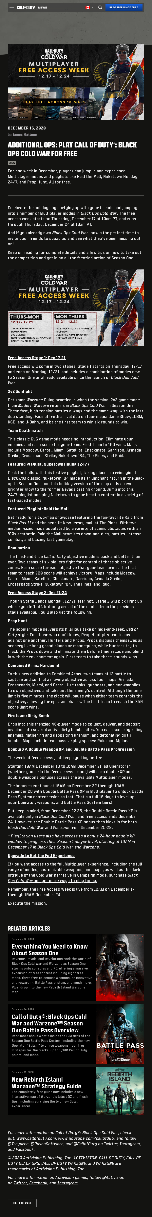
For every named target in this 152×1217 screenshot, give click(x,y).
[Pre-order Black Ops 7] (123, 7)
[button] (11, 7)
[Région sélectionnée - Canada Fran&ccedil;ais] (89, 7)
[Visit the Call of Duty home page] (26, 7)
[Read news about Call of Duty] (42, 8)
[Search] (100, 7)
